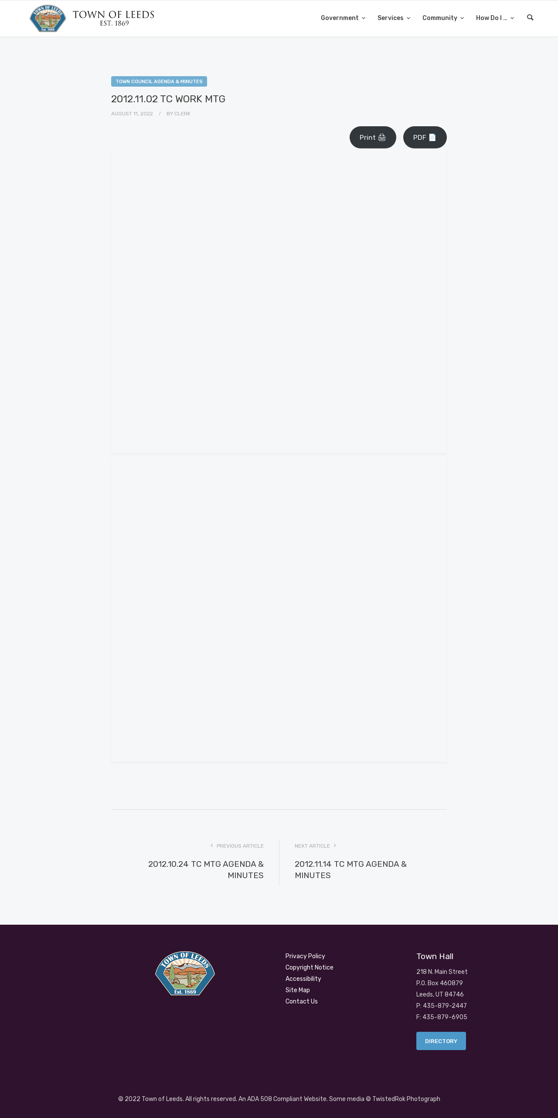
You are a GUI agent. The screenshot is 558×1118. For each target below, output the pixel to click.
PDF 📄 (425, 137)
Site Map (298, 990)
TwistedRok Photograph (406, 1099)
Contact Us (302, 1001)
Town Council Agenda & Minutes (159, 81)
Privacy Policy (305, 956)
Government (340, 18)
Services (391, 18)
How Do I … (492, 18)
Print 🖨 (373, 137)
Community (440, 18)
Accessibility (303, 979)
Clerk (182, 114)
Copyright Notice (309, 967)
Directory (441, 1041)
